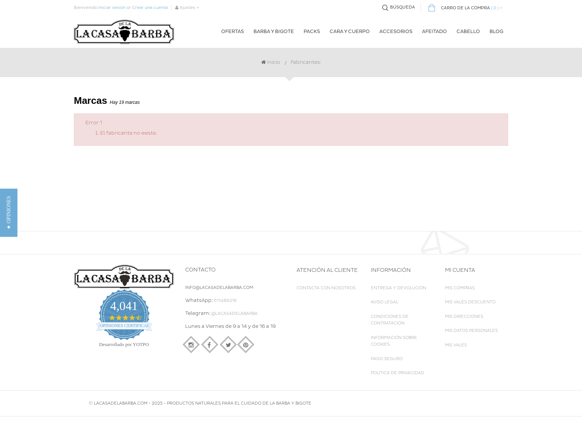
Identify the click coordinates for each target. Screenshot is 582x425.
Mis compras (460, 288)
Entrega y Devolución (398, 288)
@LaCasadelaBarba (234, 313)
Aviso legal (384, 302)
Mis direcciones (464, 316)
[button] (8, 212)
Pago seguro (387, 358)
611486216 (225, 300)
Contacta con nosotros (326, 288)
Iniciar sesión (111, 7)
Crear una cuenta (150, 7)
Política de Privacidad (397, 372)
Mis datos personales (471, 330)
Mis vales (456, 345)
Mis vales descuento (470, 302)
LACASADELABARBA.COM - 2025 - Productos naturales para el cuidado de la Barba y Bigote (202, 411)
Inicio (270, 62)
